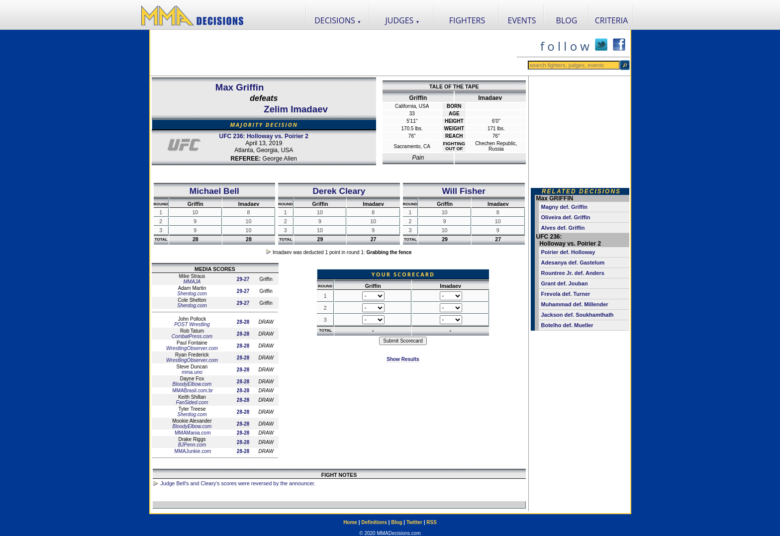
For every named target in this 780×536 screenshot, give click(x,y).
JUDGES (403, 20)
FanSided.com (192, 402)
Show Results (403, 359)
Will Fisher (463, 191)
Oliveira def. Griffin (565, 217)
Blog (396, 522)
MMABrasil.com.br (192, 390)
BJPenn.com (192, 444)
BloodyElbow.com (192, 384)
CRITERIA (611, 20)
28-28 (243, 322)
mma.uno (192, 372)
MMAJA (191, 281)
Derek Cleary (339, 191)
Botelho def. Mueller (567, 325)
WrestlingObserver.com (192, 348)
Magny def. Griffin (564, 207)
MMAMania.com (191, 433)
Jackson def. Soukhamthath (577, 315)
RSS (431, 522)
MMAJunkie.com (192, 451)
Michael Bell (214, 191)
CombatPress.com (192, 336)
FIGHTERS (467, 20)
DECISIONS (337, 20)
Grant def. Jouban (564, 283)
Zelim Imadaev (296, 109)
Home (350, 522)
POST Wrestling (192, 324)
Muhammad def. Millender (574, 304)
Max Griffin (239, 87)
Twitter (414, 522)
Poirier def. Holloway (568, 252)
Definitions (374, 522)
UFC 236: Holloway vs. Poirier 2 (263, 136)
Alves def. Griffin (563, 228)
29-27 (243, 279)
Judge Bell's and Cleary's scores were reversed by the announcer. (238, 483)
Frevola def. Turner (565, 294)
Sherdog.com (191, 293)
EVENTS (522, 20)
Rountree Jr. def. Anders (572, 273)
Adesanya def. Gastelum (573, 263)
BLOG (567, 20)
